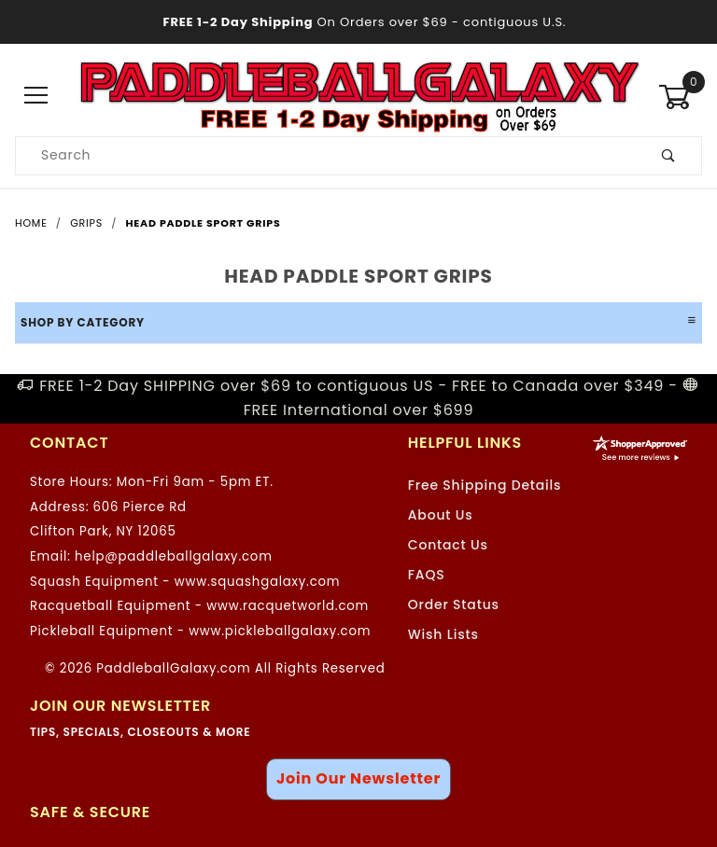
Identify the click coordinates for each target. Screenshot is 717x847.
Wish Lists (443, 634)
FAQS (426, 574)
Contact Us (448, 544)
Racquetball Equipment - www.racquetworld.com (199, 606)
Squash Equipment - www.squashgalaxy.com (185, 581)
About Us (440, 515)
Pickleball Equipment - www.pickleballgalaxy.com (200, 631)
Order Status (453, 604)
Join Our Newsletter (358, 778)
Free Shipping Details (485, 485)
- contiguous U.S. (359, 22)
